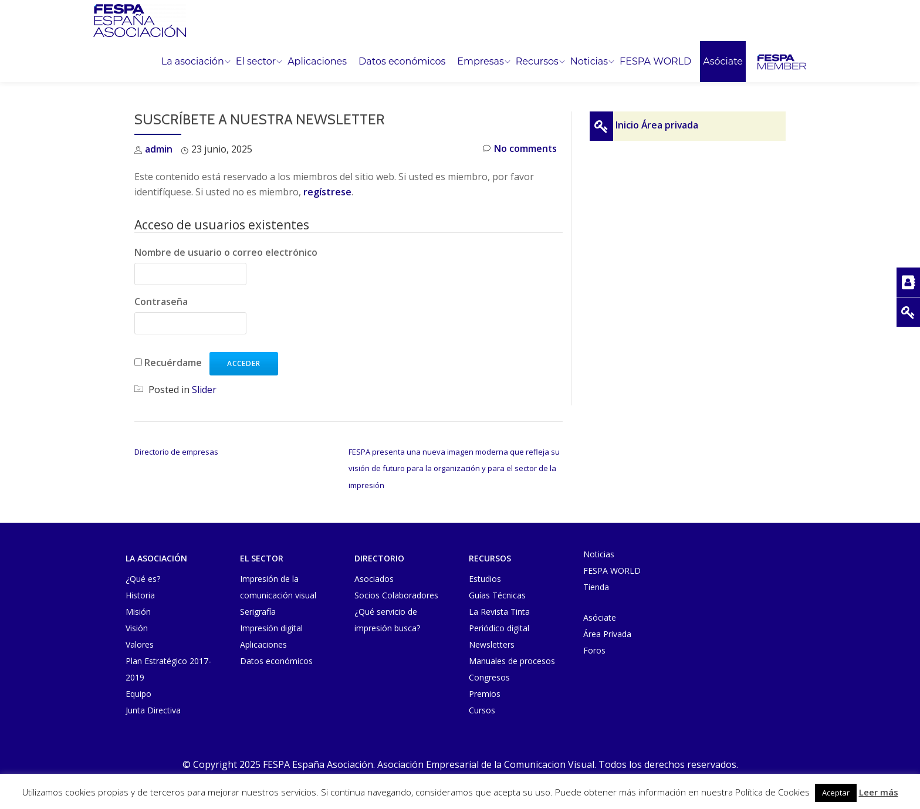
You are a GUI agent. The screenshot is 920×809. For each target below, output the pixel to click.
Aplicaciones (317, 61)
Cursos (482, 709)
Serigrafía (258, 610)
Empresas (480, 61)
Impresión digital (271, 626)
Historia (140, 594)
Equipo (138, 692)
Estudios (485, 577)
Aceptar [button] (836, 792)
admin (158, 149)
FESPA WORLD (655, 61)
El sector (256, 61)
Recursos (537, 61)
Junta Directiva (153, 709)
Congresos (489, 676)
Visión (137, 626)
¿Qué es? (143, 577)
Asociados (374, 577)
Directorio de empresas (176, 451)
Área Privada (607, 632)
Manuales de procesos (512, 659)
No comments (519, 149)
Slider (204, 389)
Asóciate (723, 61)
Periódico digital (499, 626)
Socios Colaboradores (396, 594)
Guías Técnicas (497, 594)
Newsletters (492, 643)
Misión (138, 610)
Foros (594, 649)
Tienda (596, 585)
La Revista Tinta (499, 610)
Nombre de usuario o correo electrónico (225, 252)
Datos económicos (401, 61)
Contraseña (161, 301)
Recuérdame (173, 362)
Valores (140, 643)
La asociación (192, 61)
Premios (484, 692)
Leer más (878, 792)
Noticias (589, 61)
